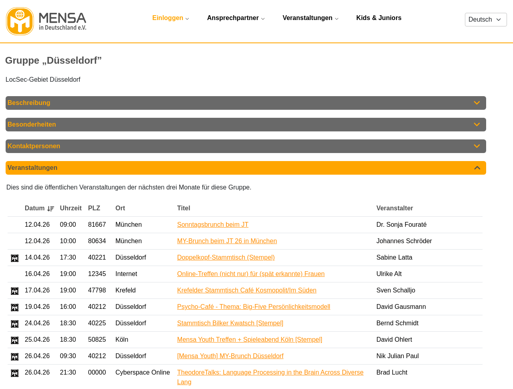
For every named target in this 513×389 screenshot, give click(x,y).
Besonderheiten (32, 125)
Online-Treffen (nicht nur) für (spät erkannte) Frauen (251, 275)
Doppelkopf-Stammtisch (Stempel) (226, 258)
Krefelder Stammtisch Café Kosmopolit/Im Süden (247, 291)
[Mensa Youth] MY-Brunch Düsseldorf (230, 357)
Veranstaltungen (32, 168)
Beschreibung (29, 104)
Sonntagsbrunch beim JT (212, 225)
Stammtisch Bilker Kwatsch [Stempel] (230, 324)
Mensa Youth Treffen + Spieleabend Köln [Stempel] (249, 340)
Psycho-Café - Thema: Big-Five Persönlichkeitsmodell (253, 307)
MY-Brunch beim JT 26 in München (227, 242)
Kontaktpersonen (34, 147)
